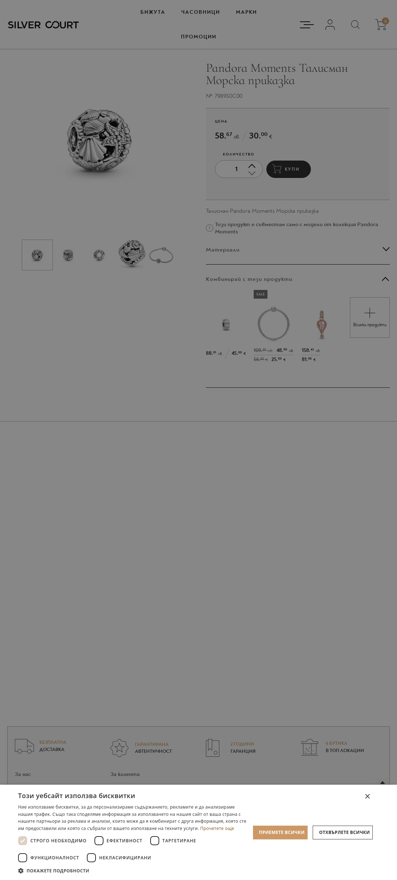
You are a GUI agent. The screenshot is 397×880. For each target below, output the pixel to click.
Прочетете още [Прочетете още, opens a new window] (217, 828)
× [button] (367, 797)
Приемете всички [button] (282, 832)
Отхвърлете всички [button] (344, 832)
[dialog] (198, 832)
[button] (134, 870)
